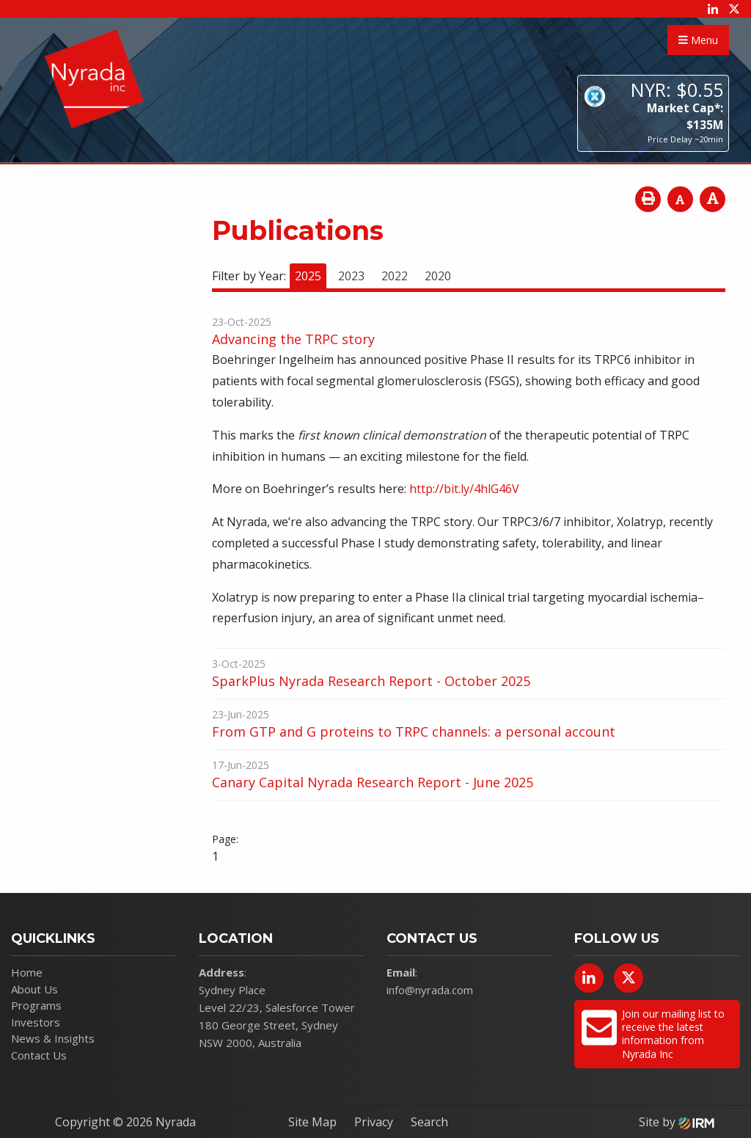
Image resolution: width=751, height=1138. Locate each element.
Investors (35, 1022)
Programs (36, 1005)
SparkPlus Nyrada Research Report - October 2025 (371, 681)
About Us (34, 989)
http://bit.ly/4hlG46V (464, 489)
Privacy (373, 1122)
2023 (351, 276)
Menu (698, 40)
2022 (394, 276)
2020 (438, 276)
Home (27, 972)
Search (429, 1122)
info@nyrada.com (430, 989)
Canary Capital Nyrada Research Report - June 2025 (372, 782)
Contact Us (39, 1055)
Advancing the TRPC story (293, 339)
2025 (308, 276)
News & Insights (53, 1038)
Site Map (312, 1122)
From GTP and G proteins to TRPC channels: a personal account (413, 731)
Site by (676, 1122)
